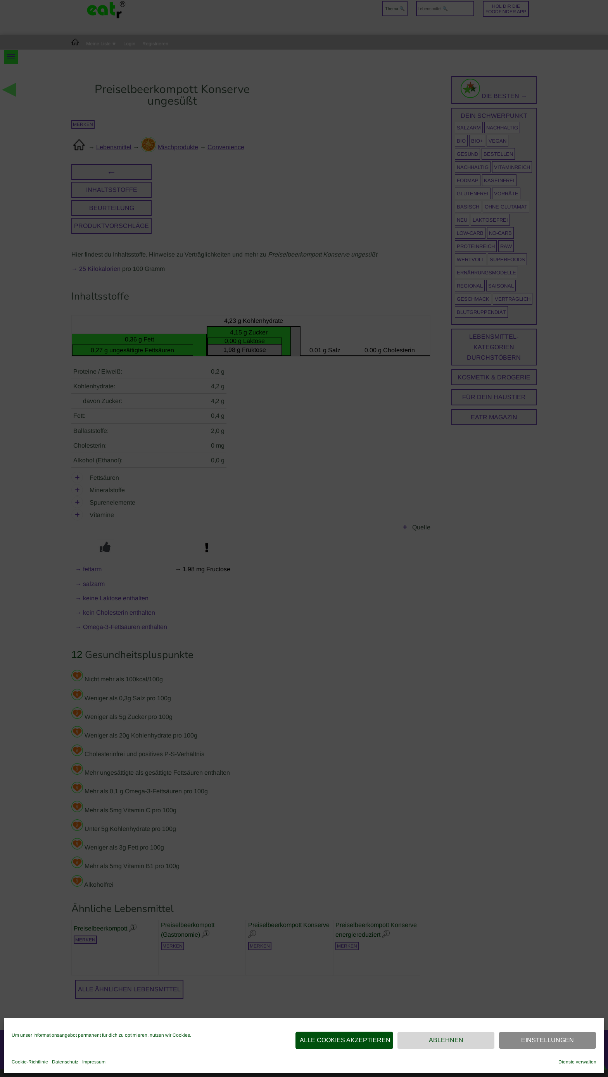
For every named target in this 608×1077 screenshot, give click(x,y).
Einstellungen (547, 1040)
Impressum (93, 1062)
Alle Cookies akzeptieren (345, 1040)
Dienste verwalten (577, 1062)
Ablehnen (446, 1040)
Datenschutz (65, 1062)
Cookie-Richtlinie (30, 1062)
